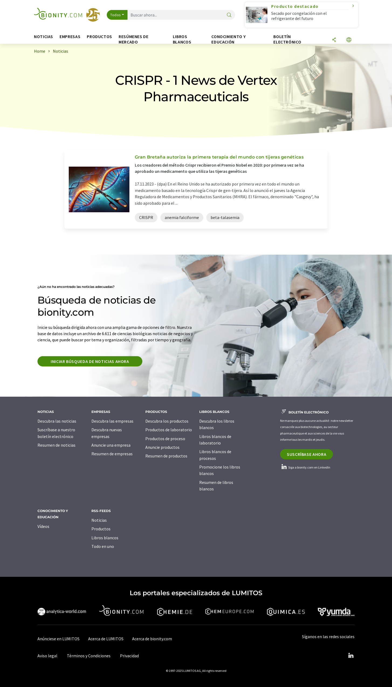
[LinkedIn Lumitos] (351, 655)
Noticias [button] (43, 36)
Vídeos (43, 526)
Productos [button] (99, 36)
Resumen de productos (166, 456)
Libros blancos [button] (182, 39)
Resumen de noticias (56, 445)
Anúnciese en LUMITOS (58, 638)
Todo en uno (102, 546)
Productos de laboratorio (168, 429)
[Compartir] (334, 40)
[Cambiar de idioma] (349, 40)
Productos (101, 528)
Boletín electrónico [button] (287, 39)
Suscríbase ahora (306, 454)
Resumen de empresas (112, 453)
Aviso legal (47, 655)
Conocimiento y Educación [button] (228, 39)
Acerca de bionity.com (152, 638)
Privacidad (129, 655)
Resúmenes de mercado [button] (134, 39)
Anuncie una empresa (110, 445)
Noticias (99, 520)
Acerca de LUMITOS (105, 638)
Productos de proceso (165, 438)
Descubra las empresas (112, 421)
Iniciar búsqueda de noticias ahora (90, 361)
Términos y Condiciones (89, 655)
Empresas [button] (70, 36)
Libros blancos (104, 537)
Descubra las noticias (56, 421)
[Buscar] (229, 15)
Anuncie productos (162, 447)
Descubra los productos (166, 421)
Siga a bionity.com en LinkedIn (305, 467)
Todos (115, 14)
